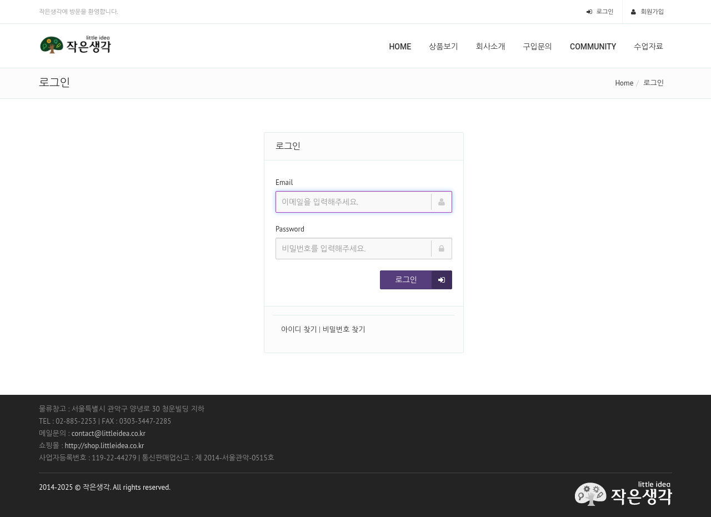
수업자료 (648, 46)
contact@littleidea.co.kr (109, 433)
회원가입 (647, 12)
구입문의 (537, 46)
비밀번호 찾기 (344, 329)
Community (593, 46)
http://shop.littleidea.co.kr (104, 445)
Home (400, 46)
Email (284, 182)
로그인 (600, 12)
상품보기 (443, 46)
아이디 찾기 (299, 329)
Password (290, 229)
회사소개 (490, 46)
